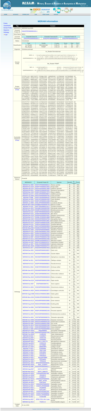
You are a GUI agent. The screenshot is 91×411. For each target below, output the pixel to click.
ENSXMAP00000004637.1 (42, 257)
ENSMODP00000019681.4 (43, 221)
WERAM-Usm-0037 (28, 347)
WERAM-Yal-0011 (28, 397)
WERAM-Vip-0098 (28, 366)
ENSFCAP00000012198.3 (42, 201)
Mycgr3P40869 (42, 357)
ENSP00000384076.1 (42, 284)
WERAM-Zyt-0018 (28, 357)
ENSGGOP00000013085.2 (43, 304)
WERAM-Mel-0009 (28, 389)
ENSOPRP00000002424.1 (29, 31)
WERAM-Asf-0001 (28, 386)
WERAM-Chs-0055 (28, 273)
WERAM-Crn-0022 (28, 356)
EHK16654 (42, 352)
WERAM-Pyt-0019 (28, 388)
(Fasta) (17, 89)
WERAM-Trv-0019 (28, 352)
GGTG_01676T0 (43, 369)
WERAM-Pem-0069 (28, 332)
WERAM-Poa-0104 (28, 186)
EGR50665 (42, 348)
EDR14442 (42, 382)
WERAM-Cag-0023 (28, 343)
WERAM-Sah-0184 (28, 219)
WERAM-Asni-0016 (28, 379)
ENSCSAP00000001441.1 (42, 273)
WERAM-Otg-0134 (28, 188)
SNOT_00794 (43, 380)
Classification (7, 25)
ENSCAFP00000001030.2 (42, 199)
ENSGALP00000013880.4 (42, 294)
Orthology (6, 32)
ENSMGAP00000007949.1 (43, 228)
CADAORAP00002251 (42, 384)
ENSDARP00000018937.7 (42, 250)
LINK (36, 14)
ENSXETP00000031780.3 (42, 237)
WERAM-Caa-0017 (28, 345)
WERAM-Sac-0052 (28, 361)
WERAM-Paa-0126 (28, 280)
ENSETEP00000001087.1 (42, 267)
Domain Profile (8, 27)
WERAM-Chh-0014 (28, 325)
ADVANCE (15, 14)
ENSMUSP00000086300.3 (42, 297)
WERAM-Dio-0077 (28, 247)
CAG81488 (42, 397)
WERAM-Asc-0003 (28, 395)
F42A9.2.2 (43, 402)
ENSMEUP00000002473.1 (42, 240)
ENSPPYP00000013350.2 (42, 186)
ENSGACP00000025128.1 (42, 321)
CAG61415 (42, 343)
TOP (6, 34)
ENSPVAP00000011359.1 (42, 231)
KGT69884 (42, 345)
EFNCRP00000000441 (42, 363)
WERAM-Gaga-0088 (28, 294)
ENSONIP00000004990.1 (42, 287)
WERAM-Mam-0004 (28, 204)
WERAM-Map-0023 (28, 371)
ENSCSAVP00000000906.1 (43, 329)
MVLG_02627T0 (43, 341)
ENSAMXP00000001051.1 (42, 320)
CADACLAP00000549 (42, 395)
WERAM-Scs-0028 (28, 359)
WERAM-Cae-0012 (28, 402)
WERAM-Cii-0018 (28, 327)
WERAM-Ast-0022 (28, 391)
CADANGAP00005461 (42, 379)
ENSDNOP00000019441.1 (42, 215)
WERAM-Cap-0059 (28, 195)
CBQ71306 (42, 350)
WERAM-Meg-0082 (28, 228)
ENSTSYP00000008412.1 (42, 185)
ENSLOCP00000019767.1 (42, 242)
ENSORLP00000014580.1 (42, 253)
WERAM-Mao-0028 (28, 364)
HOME (5, 14)
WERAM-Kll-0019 (28, 336)
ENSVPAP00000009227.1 (42, 366)
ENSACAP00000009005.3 (42, 235)
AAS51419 (43, 338)
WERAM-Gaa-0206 (28, 321)
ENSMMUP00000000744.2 (43, 204)
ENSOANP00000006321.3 (42, 314)
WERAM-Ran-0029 (28, 277)
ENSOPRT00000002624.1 (51, 38)
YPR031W (43, 361)
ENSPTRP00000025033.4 (42, 212)
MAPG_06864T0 (43, 371)
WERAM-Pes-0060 (28, 230)
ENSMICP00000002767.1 (42, 246)
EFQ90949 (42, 388)
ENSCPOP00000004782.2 (42, 195)
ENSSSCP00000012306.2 (42, 323)
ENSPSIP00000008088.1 (42, 230)
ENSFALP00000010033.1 (42, 224)
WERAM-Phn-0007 (28, 380)
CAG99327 (42, 336)
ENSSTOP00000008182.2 (42, 197)
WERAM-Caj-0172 (28, 194)
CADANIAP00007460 (42, 373)
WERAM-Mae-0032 (28, 240)
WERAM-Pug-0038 (28, 339)
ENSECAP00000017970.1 (42, 192)
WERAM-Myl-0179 (28, 217)
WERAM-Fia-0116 (28, 224)
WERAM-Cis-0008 (28, 329)
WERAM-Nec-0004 (28, 363)
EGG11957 (42, 389)
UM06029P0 (42, 347)
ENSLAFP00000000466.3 (42, 203)
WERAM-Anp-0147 (28, 222)
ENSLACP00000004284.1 (42, 244)
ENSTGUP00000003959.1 (42, 226)
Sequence (6, 30)
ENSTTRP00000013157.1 (42, 206)
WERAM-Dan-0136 (28, 215)
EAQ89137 (42, 377)
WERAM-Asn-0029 (28, 373)
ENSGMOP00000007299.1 (43, 270)
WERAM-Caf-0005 (28, 199)
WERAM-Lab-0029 (28, 382)
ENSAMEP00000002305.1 (42, 208)
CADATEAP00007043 (42, 391)
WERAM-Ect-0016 (28, 267)
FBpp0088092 (43, 330)
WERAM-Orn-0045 (28, 287)
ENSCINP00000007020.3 (42, 327)
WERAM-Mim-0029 (28, 246)
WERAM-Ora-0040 (28, 314)
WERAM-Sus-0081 (28, 323)
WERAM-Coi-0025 (28, 354)
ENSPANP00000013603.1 (42, 280)
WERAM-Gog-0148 (28, 304)
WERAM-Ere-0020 (28, 233)
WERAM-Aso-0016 (28, 384)
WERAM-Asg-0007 (28, 338)
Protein (6, 23)
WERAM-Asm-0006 (28, 320)
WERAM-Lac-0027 (28, 244)
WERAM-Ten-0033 (28, 317)
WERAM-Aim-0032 (28, 208)
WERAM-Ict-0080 (28, 197)
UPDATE (56, 14)
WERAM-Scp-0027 (28, 399)
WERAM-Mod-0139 (28, 221)
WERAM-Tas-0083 (28, 185)
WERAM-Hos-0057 (28, 284)
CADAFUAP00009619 (42, 393)
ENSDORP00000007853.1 (42, 247)
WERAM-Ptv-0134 (28, 231)
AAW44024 (42, 356)
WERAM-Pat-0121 (28, 212)
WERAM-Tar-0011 (28, 260)
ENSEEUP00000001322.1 (42, 233)
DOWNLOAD (25, 14)
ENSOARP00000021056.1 (42, 238)
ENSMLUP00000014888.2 (42, 217)
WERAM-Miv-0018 (28, 341)
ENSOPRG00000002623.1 (31, 38)
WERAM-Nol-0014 (28, 190)
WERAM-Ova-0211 (28, 238)
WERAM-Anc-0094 (28, 235)
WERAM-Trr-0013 (28, 348)
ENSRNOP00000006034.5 (42, 277)
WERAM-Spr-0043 (28, 350)
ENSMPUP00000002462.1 (42, 210)
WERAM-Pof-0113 (28, 263)
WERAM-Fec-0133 (28, 201)
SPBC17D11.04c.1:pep (43, 399)
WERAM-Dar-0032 (28, 250)
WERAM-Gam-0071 (28, 270)
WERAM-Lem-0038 (28, 375)
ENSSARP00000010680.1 (42, 300)
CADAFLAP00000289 (42, 386)
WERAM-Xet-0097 (28, 237)
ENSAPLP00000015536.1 (42, 222)
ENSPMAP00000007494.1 (42, 332)
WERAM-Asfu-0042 (28, 393)
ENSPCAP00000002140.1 (42, 310)
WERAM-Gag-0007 (28, 369)
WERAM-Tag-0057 (28, 226)
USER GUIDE (45, 14)
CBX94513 (42, 375)
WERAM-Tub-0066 (28, 307)
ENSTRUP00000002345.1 (42, 260)
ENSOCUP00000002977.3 (42, 290)
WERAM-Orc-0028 (28, 290)
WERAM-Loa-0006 (28, 203)
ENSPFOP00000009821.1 (42, 263)
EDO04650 (42, 359)
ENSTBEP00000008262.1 (42, 307)
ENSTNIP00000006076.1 (42, 317)
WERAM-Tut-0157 (28, 206)
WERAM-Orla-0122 (28, 253)
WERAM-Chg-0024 (28, 377)
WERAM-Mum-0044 (28, 297)
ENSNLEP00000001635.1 (42, 190)
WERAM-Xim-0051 (28, 257)
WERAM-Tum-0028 (28, 334)
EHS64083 (42, 339)
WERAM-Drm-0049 (28, 330)
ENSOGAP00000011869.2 (42, 188)
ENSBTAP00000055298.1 (42, 213)
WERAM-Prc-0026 (28, 310)
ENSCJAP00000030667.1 (42, 194)
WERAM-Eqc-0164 (28, 192)
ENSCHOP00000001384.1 (42, 325)
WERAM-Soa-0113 (28, 300)
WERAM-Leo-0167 (28, 242)
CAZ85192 (43, 334)
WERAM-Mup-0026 (28, 210)
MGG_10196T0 (42, 364)
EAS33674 (43, 354)
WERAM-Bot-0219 (28, 213)
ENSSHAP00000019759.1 (42, 219)
